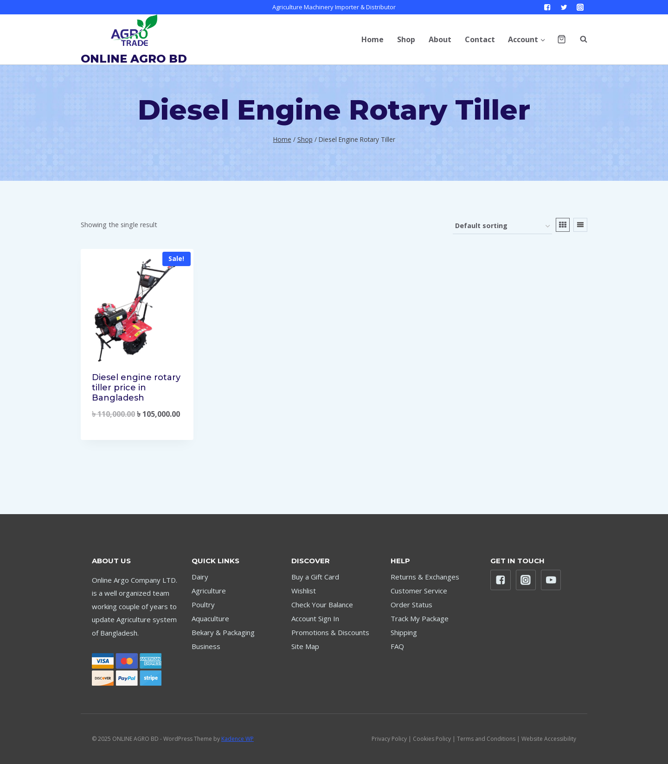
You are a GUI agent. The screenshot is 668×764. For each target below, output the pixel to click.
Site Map (305, 646)
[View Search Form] (579, 39)
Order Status (411, 604)
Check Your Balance (322, 604)
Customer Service (419, 590)
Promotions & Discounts (330, 632)
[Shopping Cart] (561, 39)
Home (372, 39)
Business (206, 646)
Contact (480, 39)
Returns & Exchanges (425, 576)
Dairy (200, 576)
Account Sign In (315, 618)
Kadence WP (237, 739)
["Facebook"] (547, 7)
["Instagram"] (580, 7)
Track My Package (420, 618)
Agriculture (209, 590)
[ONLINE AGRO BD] (134, 39)
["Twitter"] (564, 7)
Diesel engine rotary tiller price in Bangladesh (136, 387)
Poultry (203, 604)
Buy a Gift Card (315, 576)
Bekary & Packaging (223, 632)
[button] (543, 39)
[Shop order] (502, 226)
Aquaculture (210, 618)
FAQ (397, 646)
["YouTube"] (551, 580)
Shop (406, 39)
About (440, 39)
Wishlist (303, 590)
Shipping (404, 632)
